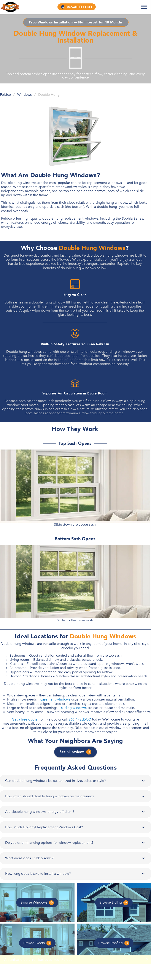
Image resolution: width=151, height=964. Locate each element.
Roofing (113, 943)
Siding (113, 902)
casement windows (55, 699)
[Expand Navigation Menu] (144, 7)
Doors (37, 943)
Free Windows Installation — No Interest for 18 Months (75, 22)
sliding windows (74, 707)
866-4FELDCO (79, 719)
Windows (24, 94)
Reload (67, 959)
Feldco (5, 94)
